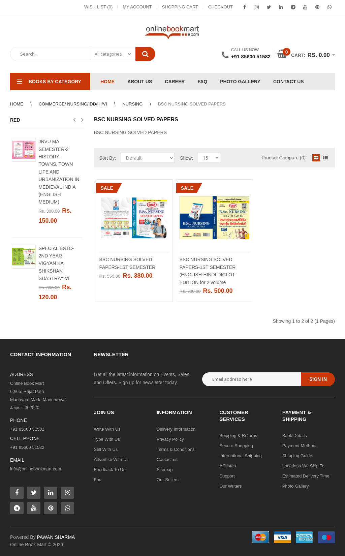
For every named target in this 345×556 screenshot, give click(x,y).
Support (227, 475)
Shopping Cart (180, 6)
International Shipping (240, 455)
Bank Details (294, 435)
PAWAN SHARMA (56, 537)
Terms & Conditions (176, 449)
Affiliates (227, 465)
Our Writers (230, 486)
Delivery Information (176, 429)
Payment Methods (300, 445)
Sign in (318, 379)
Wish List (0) (98, 6)
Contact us (167, 459)
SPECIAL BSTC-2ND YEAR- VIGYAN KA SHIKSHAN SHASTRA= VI (56, 263)
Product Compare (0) (283, 157)
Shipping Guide (297, 455)
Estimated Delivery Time (306, 475)
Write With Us (107, 429)
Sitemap (165, 469)
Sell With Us (106, 449)
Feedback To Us (110, 469)
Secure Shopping (236, 445)
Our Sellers (168, 479)
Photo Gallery (295, 486)
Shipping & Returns (238, 435)
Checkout (220, 6)
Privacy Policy (170, 439)
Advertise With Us (111, 459)
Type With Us (107, 439)
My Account (137, 6)
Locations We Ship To (303, 465)
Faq (97, 479)
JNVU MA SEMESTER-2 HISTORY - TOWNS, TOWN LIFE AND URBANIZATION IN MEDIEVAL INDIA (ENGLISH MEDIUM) (58, 172)
